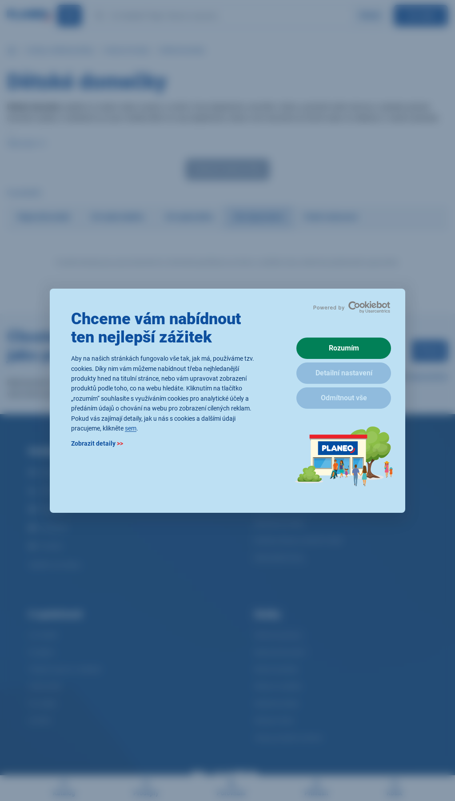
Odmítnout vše (344, 398)
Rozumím (344, 348)
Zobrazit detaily (97, 443)
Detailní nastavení (343, 373)
